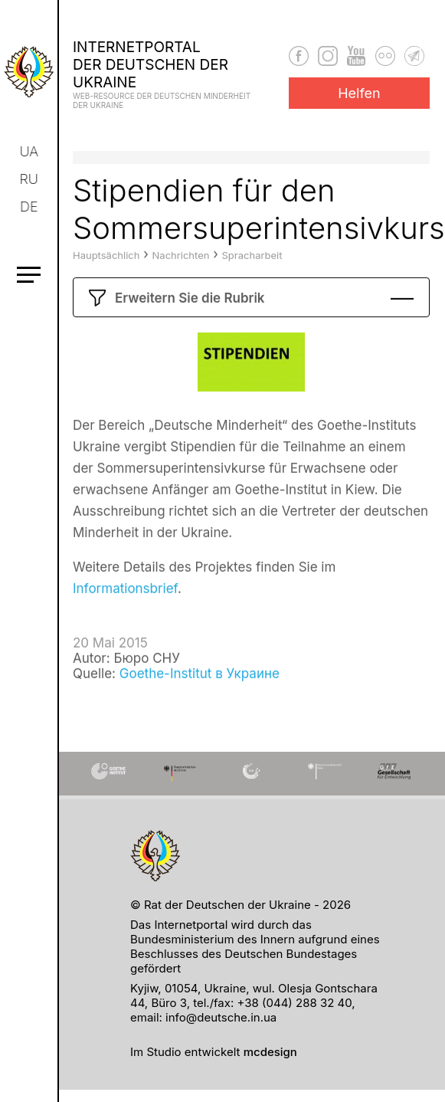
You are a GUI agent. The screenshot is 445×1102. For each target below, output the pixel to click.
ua (30, 151)
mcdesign (270, 1052)
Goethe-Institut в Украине (199, 698)
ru (30, 179)
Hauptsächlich (106, 280)
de (30, 206)
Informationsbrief (125, 613)
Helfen (359, 93)
